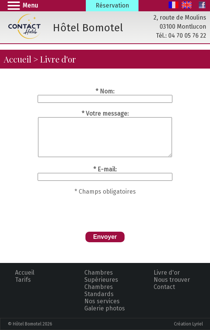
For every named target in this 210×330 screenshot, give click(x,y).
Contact (164, 286)
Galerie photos (104, 308)
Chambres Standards (99, 290)
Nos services (102, 301)
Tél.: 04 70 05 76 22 (181, 35)
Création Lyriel (188, 324)
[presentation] (105, 210)
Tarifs (23, 279)
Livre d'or (167, 272)
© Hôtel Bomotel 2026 (30, 324)
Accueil (17, 59)
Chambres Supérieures (101, 276)
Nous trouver (172, 279)
